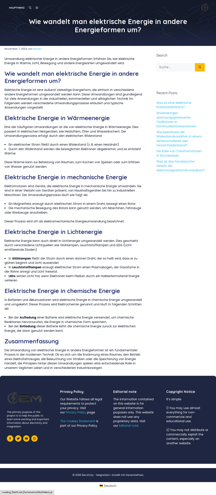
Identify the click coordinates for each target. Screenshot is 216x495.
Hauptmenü (17, 7)
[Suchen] (200, 67)
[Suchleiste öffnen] (30, 7)
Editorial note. (129, 426)
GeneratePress (134, 475)
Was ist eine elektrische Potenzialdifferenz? (173, 105)
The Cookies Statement (77, 421)
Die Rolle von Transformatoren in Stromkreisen (179, 153)
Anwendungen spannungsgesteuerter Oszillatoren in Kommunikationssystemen (176, 119)
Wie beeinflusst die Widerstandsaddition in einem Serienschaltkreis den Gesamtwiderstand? (179, 139)
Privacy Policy (76, 412)
